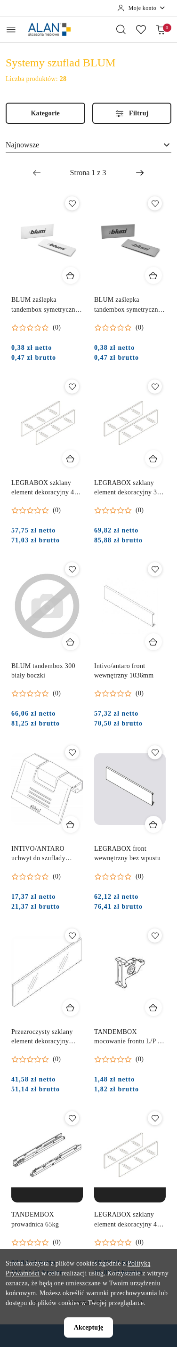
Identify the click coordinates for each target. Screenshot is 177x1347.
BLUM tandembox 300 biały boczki (43, 670)
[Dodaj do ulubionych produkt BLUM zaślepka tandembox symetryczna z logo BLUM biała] (72, 203)
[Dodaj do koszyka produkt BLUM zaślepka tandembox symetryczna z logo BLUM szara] (153, 275)
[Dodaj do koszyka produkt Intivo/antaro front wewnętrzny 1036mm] (153, 641)
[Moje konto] (141, 8)
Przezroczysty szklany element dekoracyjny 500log (42, 1037)
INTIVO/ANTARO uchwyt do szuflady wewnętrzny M (38, 854)
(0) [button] (57, 327)
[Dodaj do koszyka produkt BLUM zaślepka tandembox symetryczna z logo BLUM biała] (70, 275)
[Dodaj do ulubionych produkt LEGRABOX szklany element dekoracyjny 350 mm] (155, 386)
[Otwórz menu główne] (11, 29)
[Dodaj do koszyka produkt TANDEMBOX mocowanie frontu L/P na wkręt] (153, 1007)
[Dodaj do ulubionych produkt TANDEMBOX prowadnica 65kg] (72, 1118)
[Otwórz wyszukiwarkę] (121, 29)
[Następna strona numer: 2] (140, 172)
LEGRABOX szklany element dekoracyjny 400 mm (129, 1220)
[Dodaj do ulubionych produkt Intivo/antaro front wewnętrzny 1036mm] (155, 569)
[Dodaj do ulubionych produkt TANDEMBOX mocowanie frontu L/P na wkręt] (155, 935)
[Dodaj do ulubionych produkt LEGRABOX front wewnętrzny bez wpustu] (155, 752)
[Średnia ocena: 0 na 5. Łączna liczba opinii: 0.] (36, 327)
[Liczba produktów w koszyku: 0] (160, 29)
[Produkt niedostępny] (47, 1194)
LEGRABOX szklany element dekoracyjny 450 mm (46, 488)
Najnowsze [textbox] (22, 145)
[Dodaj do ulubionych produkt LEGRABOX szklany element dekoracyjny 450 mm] (72, 386)
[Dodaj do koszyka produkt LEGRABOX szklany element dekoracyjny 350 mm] (153, 458)
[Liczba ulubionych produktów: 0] (141, 29)
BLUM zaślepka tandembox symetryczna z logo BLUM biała (44, 305)
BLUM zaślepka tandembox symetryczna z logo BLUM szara (127, 305)
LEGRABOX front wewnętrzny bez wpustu (127, 853)
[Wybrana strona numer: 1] (88, 172)
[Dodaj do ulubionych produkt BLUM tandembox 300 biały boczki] (72, 569)
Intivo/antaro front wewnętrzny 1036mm (123, 670)
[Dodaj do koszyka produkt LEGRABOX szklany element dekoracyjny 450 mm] (70, 458)
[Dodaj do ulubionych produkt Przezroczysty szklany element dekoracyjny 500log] (72, 935)
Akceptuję (89, 1327)
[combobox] (88, 145)
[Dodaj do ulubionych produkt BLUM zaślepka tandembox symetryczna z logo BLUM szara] (155, 203)
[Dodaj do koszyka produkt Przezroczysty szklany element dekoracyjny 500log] (70, 1007)
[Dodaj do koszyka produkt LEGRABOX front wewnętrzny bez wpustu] (153, 824)
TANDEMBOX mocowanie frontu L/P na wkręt (129, 1037)
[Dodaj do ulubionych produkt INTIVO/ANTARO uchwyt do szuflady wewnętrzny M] (72, 752)
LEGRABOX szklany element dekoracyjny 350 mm (129, 488)
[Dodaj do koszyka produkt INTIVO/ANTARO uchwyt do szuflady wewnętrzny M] (70, 824)
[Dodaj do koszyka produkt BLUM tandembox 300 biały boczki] (70, 641)
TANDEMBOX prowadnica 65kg (35, 1219)
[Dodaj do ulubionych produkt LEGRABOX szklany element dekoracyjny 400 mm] (155, 1118)
